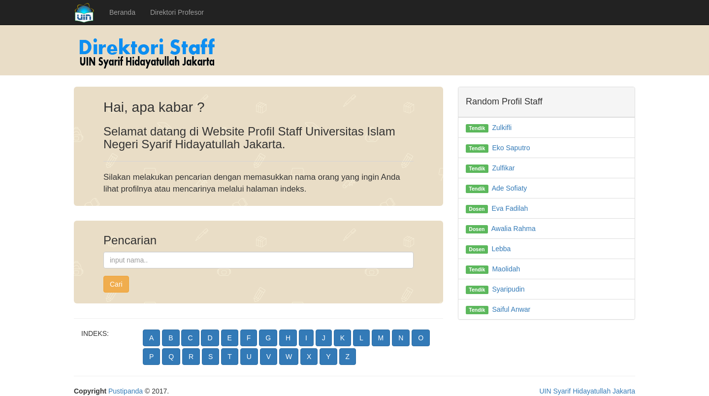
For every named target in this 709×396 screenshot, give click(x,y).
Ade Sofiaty (509, 188)
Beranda (122, 12)
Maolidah (506, 269)
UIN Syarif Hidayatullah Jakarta (587, 391)
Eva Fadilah (509, 208)
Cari (116, 284)
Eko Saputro (511, 148)
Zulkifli (502, 128)
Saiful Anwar (511, 309)
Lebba (501, 249)
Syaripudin (508, 289)
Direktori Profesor (177, 12)
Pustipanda (125, 391)
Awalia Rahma (513, 228)
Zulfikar (503, 168)
